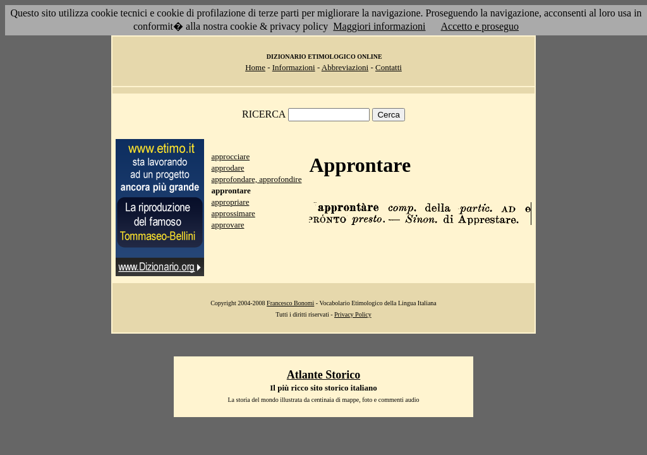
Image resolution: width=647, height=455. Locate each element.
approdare (228, 168)
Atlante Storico (323, 374)
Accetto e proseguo (480, 26)
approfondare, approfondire (257, 179)
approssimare (233, 213)
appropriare (231, 202)
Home (255, 67)
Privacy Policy (353, 314)
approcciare (231, 156)
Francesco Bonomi (290, 303)
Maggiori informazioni (379, 26)
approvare (228, 224)
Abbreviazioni (345, 67)
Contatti (388, 67)
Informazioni (293, 67)
